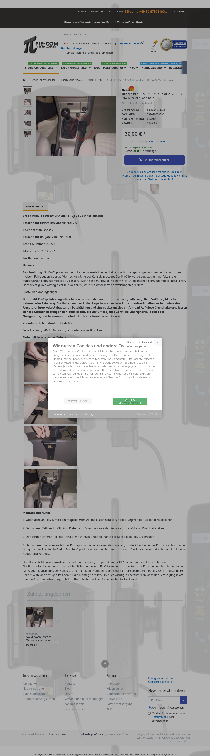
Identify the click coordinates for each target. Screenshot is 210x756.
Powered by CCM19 (147, 414)
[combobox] (143, 342)
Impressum (59, 414)
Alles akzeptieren (130, 401)
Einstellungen (78, 401)
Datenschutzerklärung (80, 414)
